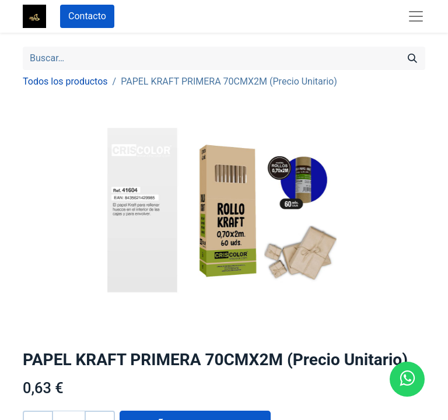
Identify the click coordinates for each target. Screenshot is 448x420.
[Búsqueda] (412, 58)
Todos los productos (65, 81)
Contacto (87, 16)
